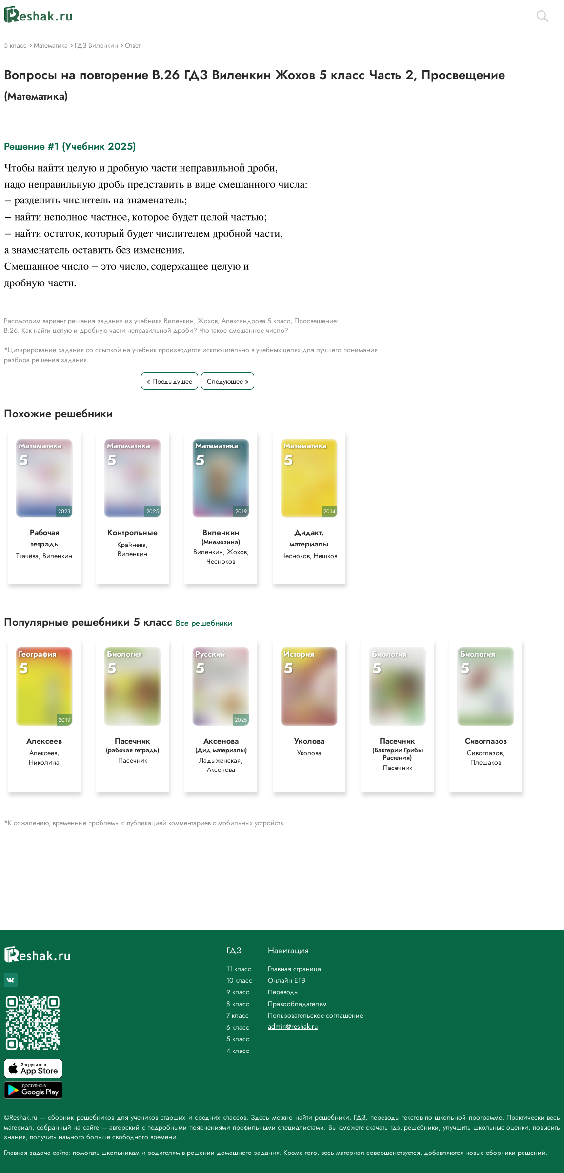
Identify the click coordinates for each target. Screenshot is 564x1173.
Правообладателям (297, 1004)
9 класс (237, 992)
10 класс (239, 980)
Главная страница (294, 968)
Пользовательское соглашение (315, 1015)
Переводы (283, 992)
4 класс (237, 1050)
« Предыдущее (169, 381)
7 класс (237, 1015)
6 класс (237, 1027)
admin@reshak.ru (293, 1026)
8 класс (237, 1004)
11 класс (238, 968)
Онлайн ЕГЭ (287, 980)
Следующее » (227, 381)
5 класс (237, 1039)
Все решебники (204, 622)
